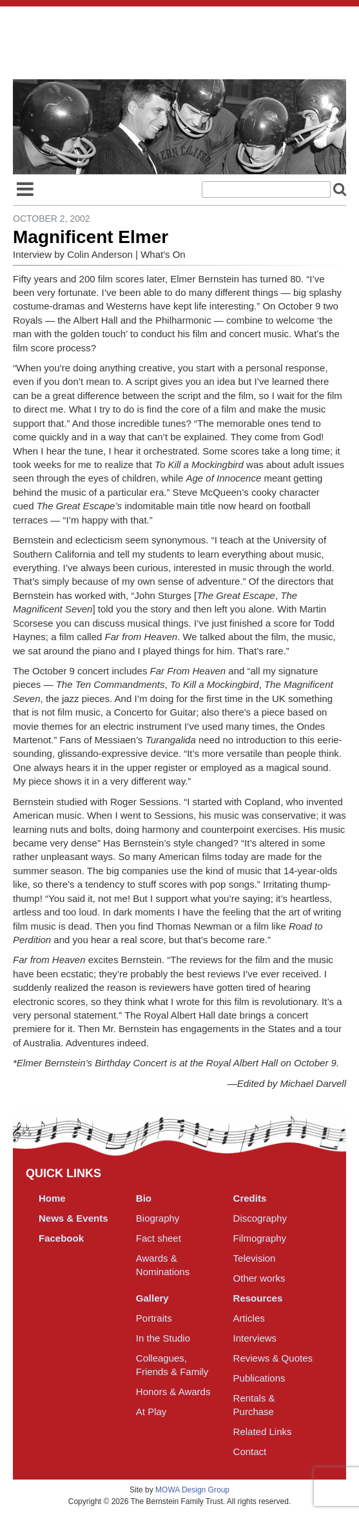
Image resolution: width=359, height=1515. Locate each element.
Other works (259, 1278)
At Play (151, 1411)
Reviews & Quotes (273, 1358)
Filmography (260, 1238)
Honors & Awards (173, 1391)
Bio (143, 1198)
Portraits (154, 1318)
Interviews (255, 1338)
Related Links (262, 1431)
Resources (258, 1298)
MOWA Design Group (192, 1489)
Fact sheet (158, 1238)
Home (52, 1198)
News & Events (73, 1218)
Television (254, 1258)
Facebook (61, 1238)
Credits (250, 1198)
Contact (250, 1451)
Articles (249, 1318)
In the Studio (163, 1338)
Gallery (152, 1298)
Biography (158, 1218)
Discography (260, 1218)
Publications (259, 1378)
